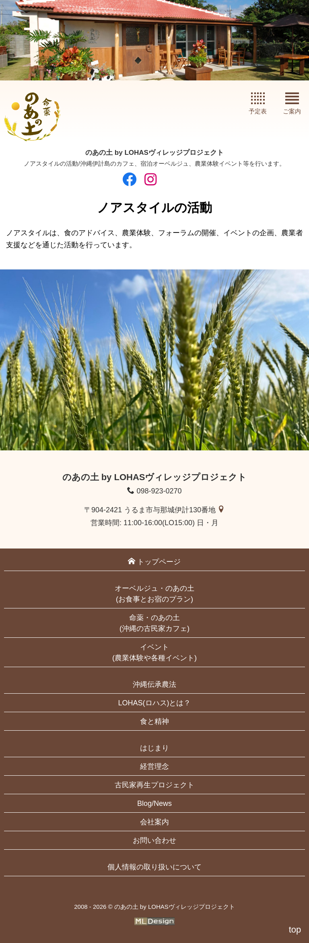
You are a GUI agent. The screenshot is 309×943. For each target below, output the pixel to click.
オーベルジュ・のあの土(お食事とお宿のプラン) (154, 593)
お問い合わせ (154, 840)
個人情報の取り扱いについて (154, 867)
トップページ (154, 561)
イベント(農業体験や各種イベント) (154, 652)
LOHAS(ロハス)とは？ (154, 703)
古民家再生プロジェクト (154, 785)
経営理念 (154, 766)
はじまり (154, 748)
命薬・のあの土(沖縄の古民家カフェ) (154, 623)
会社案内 (154, 822)
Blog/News (154, 803)
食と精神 (154, 721)
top (295, 930)
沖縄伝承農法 (154, 684)
